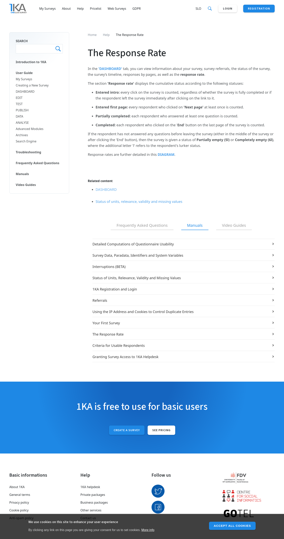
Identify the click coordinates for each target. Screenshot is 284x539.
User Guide (24, 73)
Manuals (22, 174)
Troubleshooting (28, 152)
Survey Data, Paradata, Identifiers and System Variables (137, 255)
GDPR (136, 8)
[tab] (142, 225)
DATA (19, 116)
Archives (22, 135)
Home (92, 35)
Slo (198, 8)
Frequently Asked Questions (37, 163)
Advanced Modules (30, 129)
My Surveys (47, 8)
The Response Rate (108, 334)
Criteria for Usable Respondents (118, 345)
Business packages (94, 502)
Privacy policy (19, 502)
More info (147, 530)
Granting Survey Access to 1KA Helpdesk (125, 356)
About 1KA (17, 487)
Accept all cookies (232, 525)
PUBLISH (22, 110)
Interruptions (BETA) (108, 266)
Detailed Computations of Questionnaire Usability (133, 244)
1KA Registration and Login (114, 289)
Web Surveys (117, 8)
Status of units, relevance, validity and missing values (139, 201)
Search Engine (26, 141)
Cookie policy (19, 510)
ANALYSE (22, 122)
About (66, 8)
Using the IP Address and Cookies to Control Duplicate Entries (142, 311)
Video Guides (26, 185)
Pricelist (95, 8)
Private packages (92, 495)
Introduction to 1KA (31, 62)
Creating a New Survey (32, 85)
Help (80, 8)
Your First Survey (106, 323)
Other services (90, 510)
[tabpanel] (181, 300)
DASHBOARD (25, 91)
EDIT (19, 98)
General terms (19, 495)
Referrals (99, 300)
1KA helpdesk (90, 487)
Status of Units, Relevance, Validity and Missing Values (136, 278)
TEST (19, 104)
